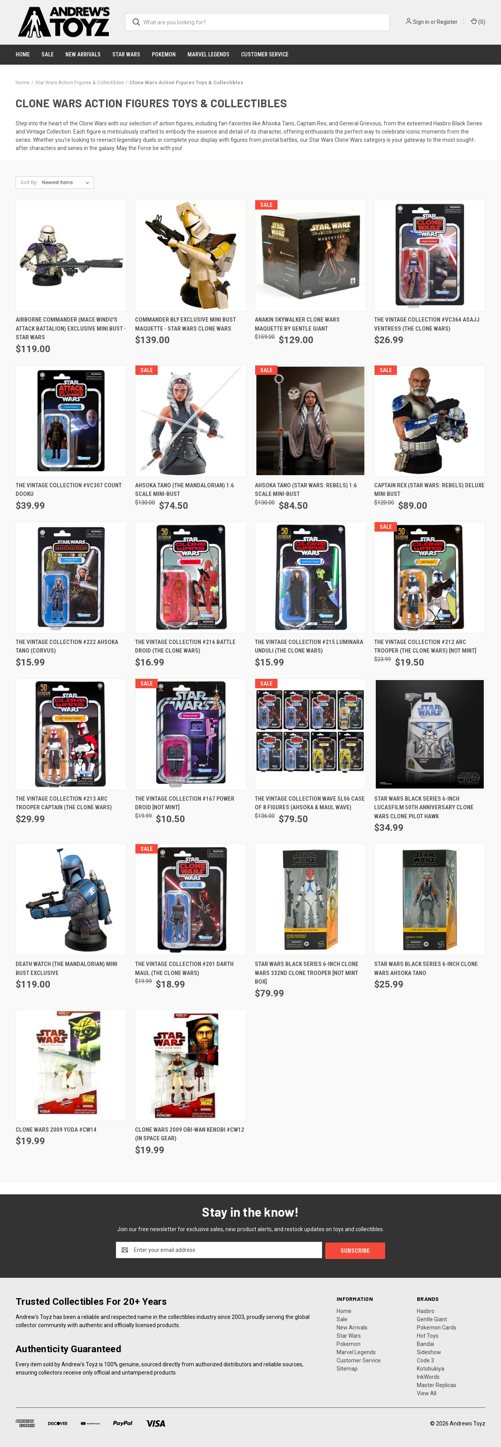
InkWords (428, 1376)
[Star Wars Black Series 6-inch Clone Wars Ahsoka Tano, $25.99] (430, 899)
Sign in (421, 22)
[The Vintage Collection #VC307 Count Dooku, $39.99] (71, 421)
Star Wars (126, 54)
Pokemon (164, 54)
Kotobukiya (430, 1368)
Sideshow (429, 1351)
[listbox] (67, 182)
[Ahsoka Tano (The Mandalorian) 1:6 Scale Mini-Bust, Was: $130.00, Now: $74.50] (191, 421)
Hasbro (425, 1310)
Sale (47, 54)
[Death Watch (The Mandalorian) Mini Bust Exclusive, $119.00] (71, 899)
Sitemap (347, 1368)
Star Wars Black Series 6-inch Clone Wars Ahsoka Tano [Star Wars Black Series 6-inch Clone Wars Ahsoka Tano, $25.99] (426, 968)
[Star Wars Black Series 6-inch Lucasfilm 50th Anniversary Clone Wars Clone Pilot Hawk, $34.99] (430, 734)
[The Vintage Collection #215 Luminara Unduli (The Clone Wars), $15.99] (310, 577)
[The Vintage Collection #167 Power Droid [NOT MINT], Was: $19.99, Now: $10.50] (191, 734)
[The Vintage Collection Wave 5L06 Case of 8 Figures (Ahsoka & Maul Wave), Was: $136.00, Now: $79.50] (310, 734)
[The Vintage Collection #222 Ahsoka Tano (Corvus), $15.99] (71, 577)
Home (23, 54)
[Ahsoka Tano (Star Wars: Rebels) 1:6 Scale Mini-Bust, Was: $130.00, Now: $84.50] (310, 421)
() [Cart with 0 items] (478, 21)
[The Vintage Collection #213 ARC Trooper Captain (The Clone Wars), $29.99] (71, 734)
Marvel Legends (208, 54)
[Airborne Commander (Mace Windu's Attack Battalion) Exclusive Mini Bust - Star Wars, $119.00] (71, 255)
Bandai (425, 1343)
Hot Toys (427, 1335)
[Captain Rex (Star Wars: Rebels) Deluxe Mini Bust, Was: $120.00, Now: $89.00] (430, 421)
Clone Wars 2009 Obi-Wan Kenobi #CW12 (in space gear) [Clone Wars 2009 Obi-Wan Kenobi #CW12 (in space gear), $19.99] (189, 1134)
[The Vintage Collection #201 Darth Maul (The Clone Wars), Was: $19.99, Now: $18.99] (191, 899)
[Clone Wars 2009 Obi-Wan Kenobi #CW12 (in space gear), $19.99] (191, 1065)
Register (447, 22)
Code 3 (425, 1360)
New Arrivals (83, 54)
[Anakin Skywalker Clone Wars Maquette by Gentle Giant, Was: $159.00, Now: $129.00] (310, 255)
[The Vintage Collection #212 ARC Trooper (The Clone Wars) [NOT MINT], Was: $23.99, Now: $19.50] (430, 577)
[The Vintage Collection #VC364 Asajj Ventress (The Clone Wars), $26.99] (430, 255)
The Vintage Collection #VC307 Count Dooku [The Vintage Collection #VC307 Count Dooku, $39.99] (69, 490)
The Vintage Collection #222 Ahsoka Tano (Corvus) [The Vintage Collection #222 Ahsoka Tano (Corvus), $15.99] (67, 646)
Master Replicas (436, 1384)
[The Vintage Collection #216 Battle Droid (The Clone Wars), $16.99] (191, 577)
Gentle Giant (432, 1318)
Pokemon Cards (436, 1327)
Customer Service (264, 54)
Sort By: (29, 182)
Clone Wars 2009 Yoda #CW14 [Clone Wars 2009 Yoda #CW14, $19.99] (56, 1129)
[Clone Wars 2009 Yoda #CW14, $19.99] (71, 1065)
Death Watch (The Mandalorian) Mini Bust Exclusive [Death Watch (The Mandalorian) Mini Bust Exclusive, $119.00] (66, 968)
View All (426, 1392)
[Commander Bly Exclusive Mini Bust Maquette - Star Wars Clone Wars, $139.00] (191, 255)
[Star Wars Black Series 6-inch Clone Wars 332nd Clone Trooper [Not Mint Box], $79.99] (310, 899)
